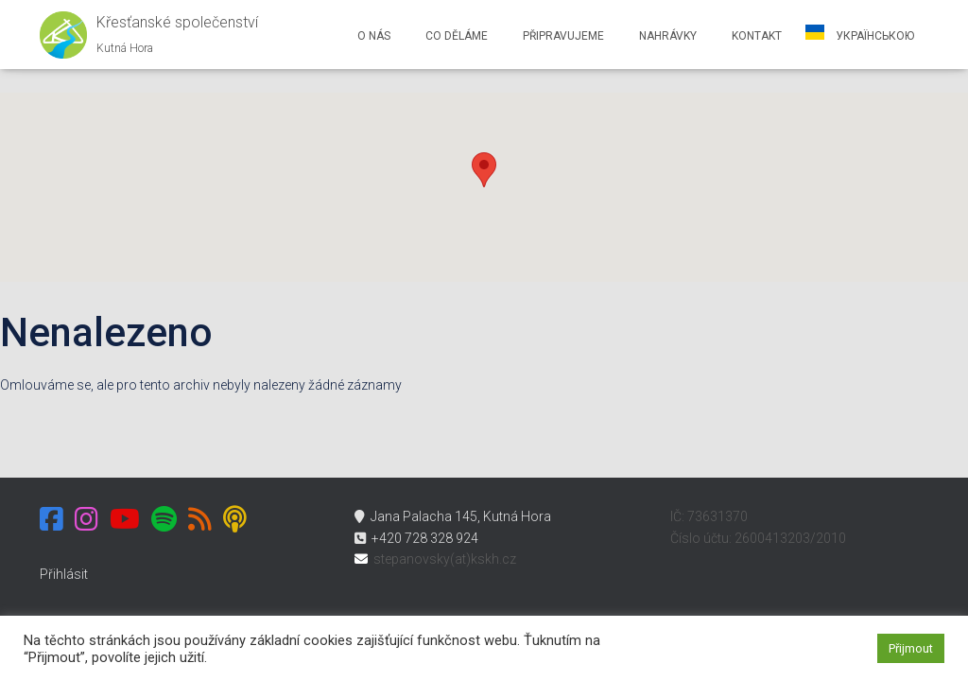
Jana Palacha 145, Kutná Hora (452, 516)
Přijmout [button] (911, 648)
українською (873, 36)
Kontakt (755, 36)
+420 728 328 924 (416, 538)
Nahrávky (666, 36)
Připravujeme (562, 36)
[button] (484, 169)
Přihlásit (64, 574)
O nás (372, 36)
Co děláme (455, 36)
